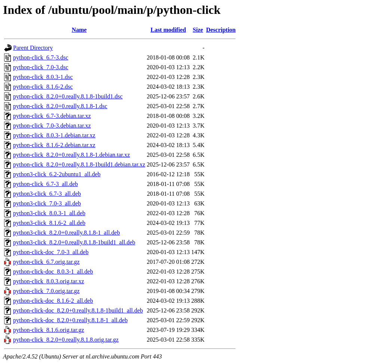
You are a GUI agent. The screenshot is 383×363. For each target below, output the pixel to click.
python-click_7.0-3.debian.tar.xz (52, 125)
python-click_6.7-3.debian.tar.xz (52, 116)
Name (79, 30)
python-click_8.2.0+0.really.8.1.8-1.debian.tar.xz (71, 155)
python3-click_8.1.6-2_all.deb (49, 223)
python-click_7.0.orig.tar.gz (46, 291)
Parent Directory (33, 48)
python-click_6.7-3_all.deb (45, 184)
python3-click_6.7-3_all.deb (47, 193)
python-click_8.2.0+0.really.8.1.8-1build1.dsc (68, 96)
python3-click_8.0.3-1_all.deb (49, 213)
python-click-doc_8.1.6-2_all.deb (53, 301)
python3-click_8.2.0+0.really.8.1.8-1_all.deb (66, 232)
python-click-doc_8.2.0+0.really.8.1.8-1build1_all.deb (78, 310)
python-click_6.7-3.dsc (40, 57)
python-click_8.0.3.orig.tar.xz (48, 281)
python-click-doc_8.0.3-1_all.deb (53, 271)
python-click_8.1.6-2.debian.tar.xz (54, 145)
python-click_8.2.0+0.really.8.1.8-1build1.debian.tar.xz (79, 164)
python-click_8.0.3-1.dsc (43, 77)
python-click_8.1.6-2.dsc (43, 86)
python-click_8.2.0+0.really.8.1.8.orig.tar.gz (66, 339)
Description (221, 30)
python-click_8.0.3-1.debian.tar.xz (54, 135)
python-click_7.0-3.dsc (40, 67)
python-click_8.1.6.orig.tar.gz (48, 330)
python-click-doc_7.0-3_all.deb (51, 252)
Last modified (168, 30)
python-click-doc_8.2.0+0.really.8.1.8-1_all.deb (70, 320)
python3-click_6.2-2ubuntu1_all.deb (57, 174)
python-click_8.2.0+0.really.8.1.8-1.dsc (60, 106)
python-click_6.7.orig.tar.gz (46, 262)
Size (198, 30)
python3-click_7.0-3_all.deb (47, 203)
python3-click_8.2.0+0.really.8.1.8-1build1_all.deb (74, 242)
